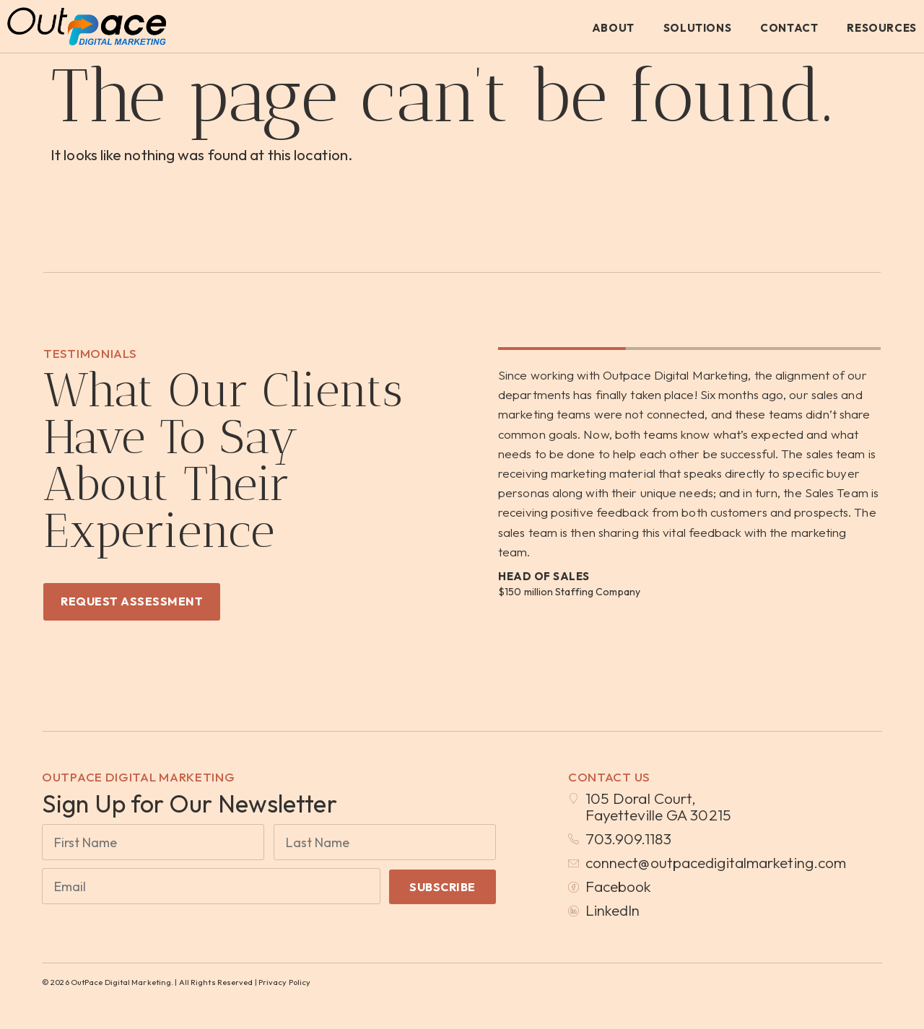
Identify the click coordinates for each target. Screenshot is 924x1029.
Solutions (697, 28)
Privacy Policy (284, 983)
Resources (881, 28)
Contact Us (609, 776)
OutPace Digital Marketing (138, 776)
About (613, 28)
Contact (789, 28)
